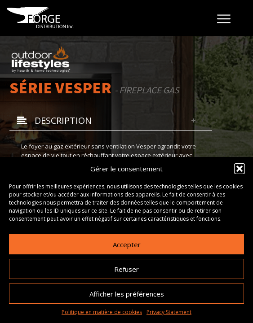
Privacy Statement (168, 312)
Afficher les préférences (126, 293)
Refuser (126, 269)
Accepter (127, 244)
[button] (239, 168)
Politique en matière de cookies (102, 312)
